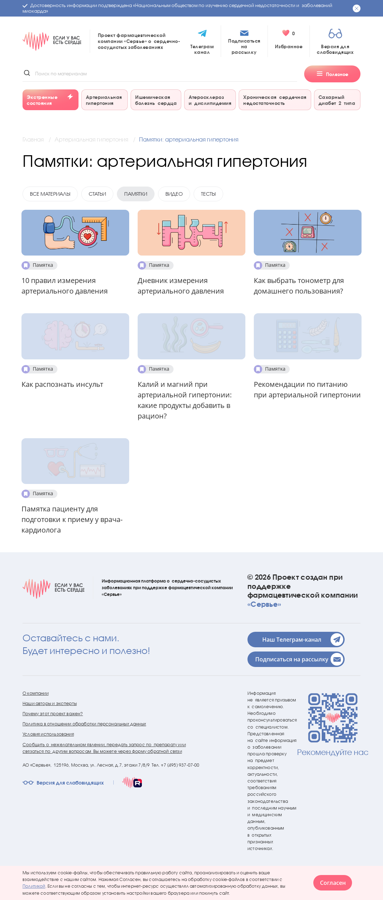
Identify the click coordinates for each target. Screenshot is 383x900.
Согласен (333, 883)
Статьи (97, 194)
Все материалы (50, 194)
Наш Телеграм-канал (302, 639)
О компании (36, 693)
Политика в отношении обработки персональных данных (84, 723)
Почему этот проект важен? (53, 713)
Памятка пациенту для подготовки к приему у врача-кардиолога (72, 519)
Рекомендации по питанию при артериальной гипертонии (307, 389)
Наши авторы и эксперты (50, 703)
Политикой (34, 886)
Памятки (135, 194)
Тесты (208, 194)
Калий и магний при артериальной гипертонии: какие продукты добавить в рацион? (185, 400)
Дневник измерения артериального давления (181, 286)
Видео (174, 194)
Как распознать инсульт (62, 384)
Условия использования (48, 734)
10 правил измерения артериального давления (64, 286)
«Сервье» (264, 604)
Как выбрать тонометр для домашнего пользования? (299, 286)
